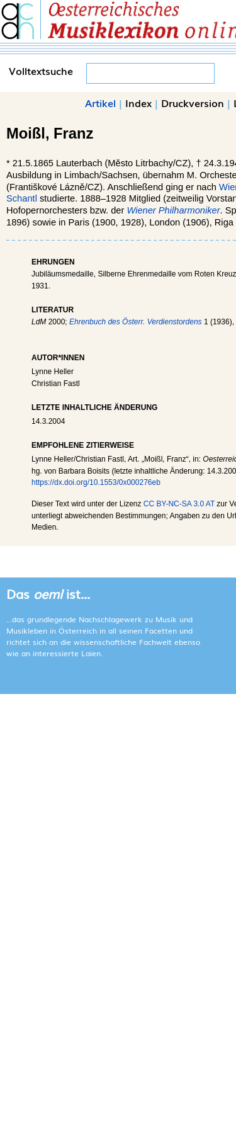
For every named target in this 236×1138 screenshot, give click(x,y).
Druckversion (192, 102)
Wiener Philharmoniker (173, 210)
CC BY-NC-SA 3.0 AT (179, 503)
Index (138, 102)
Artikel (100, 102)
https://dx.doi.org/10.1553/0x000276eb (95, 482)
